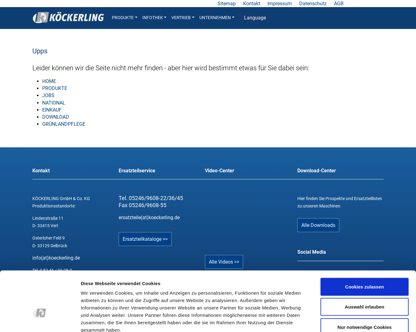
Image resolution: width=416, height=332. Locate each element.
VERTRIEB (182, 17)
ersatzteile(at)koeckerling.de (149, 217)
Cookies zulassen (364, 243)
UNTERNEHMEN (217, 17)
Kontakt (251, 3)
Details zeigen (327, 319)
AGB (339, 3)
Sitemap (227, 3)
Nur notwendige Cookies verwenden (364, 287)
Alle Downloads (318, 225)
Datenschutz (313, 3)
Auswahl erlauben (364, 264)
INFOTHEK (154, 17)
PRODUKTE (124, 17)
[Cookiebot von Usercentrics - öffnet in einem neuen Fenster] (40, 320)
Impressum (279, 3)
